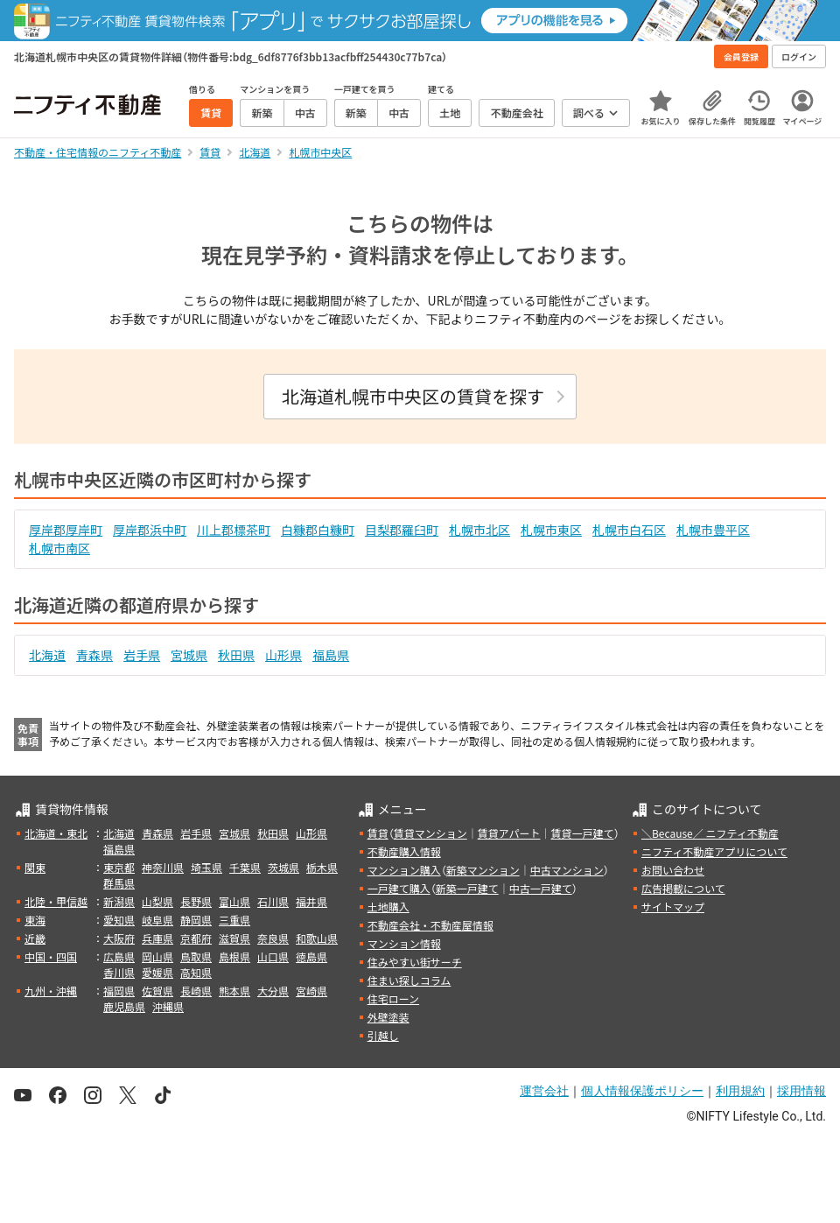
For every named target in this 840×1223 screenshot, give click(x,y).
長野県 (196, 901)
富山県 (234, 901)
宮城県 (189, 655)
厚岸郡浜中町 (149, 529)
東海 (35, 919)
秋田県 (236, 655)
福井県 (311, 901)
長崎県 (196, 990)
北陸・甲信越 (56, 901)
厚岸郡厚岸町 (65, 529)
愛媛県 (157, 972)
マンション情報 (404, 943)
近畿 (35, 938)
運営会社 (544, 1091)
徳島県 (311, 956)
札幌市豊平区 (713, 529)
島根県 (234, 956)
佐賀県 (157, 990)
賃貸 (378, 833)
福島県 (330, 655)
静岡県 (196, 919)
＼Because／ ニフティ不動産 (710, 833)
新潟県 (119, 901)
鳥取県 (196, 956)
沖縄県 (168, 1006)
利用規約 (740, 1091)
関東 (35, 867)
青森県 (94, 655)
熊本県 (234, 990)
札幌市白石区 (629, 529)
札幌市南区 (59, 548)
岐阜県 (157, 919)
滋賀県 (234, 938)
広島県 (119, 956)
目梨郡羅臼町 (401, 529)
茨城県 (283, 867)
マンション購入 (404, 869)
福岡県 (119, 990)
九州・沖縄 (50, 990)
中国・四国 (50, 956)
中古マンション (567, 869)
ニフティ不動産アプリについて (714, 851)
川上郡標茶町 (233, 529)
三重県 (234, 919)
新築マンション (483, 869)
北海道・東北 (56, 833)
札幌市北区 (479, 529)
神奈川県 (163, 867)
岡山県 (157, 956)
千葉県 (245, 867)
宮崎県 (311, 990)
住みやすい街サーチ (415, 961)
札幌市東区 (551, 529)
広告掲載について (683, 888)
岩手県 (141, 655)
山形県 (283, 655)
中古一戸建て (540, 888)
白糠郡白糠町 (317, 529)
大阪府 (119, 938)
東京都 (119, 867)
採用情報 (801, 1091)
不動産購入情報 (404, 851)
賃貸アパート (509, 833)
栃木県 (322, 867)
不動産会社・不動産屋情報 (431, 924)
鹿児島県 (124, 1006)
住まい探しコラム (410, 980)
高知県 (196, 972)
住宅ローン (393, 998)
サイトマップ (672, 906)
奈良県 (273, 938)
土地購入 (389, 906)
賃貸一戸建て (581, 833)
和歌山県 (317, 938)
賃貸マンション (430, 833)
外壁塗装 (389, 1016)
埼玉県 (206, 867)
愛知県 (119, 919)
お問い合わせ (672, 869)
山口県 (273, 956)
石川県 (273, 901)
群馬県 (119, 882)
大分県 (273, 990)
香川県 (119, 972)
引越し (383, 1035)
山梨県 (157, 901)
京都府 (196, 938)
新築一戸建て (467, 888)
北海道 (47, 655)
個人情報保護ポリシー (642, 1091)
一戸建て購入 (399, 888)
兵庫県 (157, 938)
